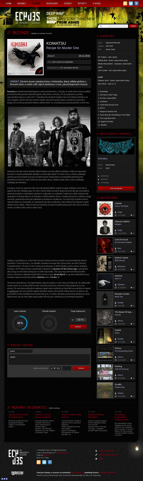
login (101, 459)
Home (9, 3)
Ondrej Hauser (62, 453)
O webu (97, 3)
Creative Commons (107, 473)
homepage (105, 183)
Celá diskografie (116, 188)
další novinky (54, 408)
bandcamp (105, 176)
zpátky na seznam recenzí (41, 33)
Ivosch (46, 455)
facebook (104, 179)
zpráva (49, 359)
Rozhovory (52, 3)
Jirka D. (51, 56)
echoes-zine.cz (77, 473)
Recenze (36, 3)
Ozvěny (68, 3)
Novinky (21, 3)
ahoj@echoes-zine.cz (108, 455)
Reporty (82, 3)
